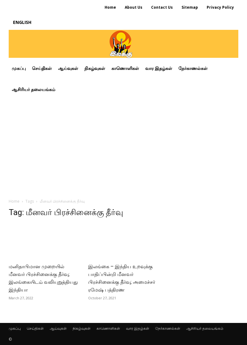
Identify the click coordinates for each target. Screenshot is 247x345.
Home (14, 201)
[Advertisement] (123, 146)
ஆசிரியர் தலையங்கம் (204, 328)
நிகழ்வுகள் (82, 328)
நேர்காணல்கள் (167, 328)
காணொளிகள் (108, 328)
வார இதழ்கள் (137, 328)
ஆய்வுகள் (58, 328)
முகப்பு (15, 328)
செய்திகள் (35, 328)
